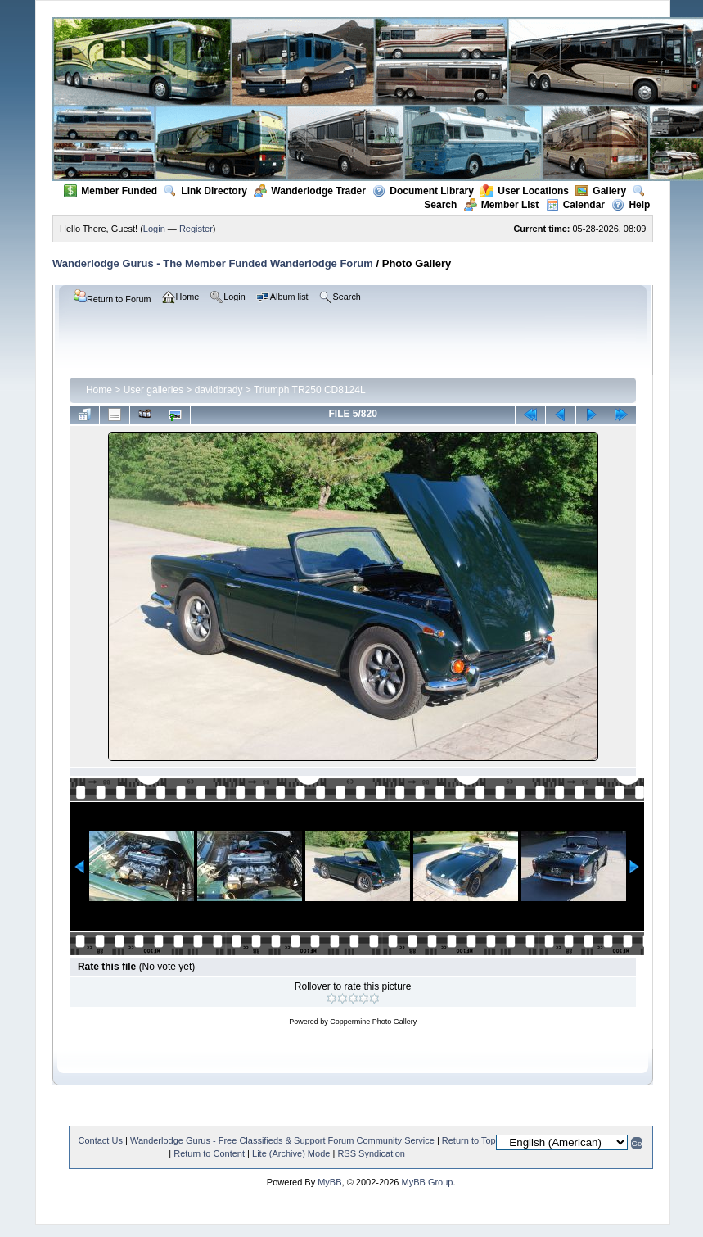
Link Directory (205, 191)
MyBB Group (427, 1182)
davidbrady (219, 390)
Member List (501, 205)
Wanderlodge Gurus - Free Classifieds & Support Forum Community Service (282, 1140)
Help (630, 205)
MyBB (329, 1182)
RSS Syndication (371, 1153)
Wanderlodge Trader (310, 191)
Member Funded (110, 191)
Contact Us (101, 1140)
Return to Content (209, 1153)
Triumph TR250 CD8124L (310, 390)
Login (154, 228)
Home (99, 390)
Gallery (600, 191)
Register (196, 228)
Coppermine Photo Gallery (373, 1021)
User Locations (524, 191)
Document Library (423, 191)
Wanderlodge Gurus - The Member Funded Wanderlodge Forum (212, 263)
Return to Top (469, 1140)
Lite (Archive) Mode (291, 1153)
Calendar (575, 205)
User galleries (153, 390)
